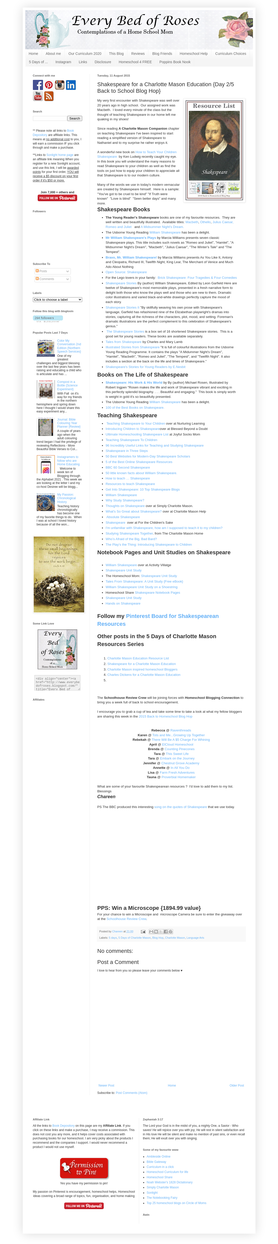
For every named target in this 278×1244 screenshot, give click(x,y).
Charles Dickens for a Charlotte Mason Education (144, 675)
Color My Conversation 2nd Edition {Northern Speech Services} (69, 346)
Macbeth (191, 222)
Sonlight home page (60, 155)
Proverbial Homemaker (179, 777)
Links (83, 62)
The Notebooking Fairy (162, 1198)
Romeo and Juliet (120, 227)
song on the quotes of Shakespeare (180, 807)
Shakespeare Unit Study (124, 570)
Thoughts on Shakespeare (126, 506)
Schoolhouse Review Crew (126, 919)
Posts (41, 271)
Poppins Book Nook (174, 62)
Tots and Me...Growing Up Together (178, 735)
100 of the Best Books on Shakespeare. (135, 407)
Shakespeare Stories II (122, 307)
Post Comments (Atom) (131, 1093)
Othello (205, 222)
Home (33, 54)
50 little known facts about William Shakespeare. (141, 473)
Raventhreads (180, 730)
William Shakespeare (165, 232)
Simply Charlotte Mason (163, 1187)
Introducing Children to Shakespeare (133, 429)
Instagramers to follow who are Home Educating (68, 460)
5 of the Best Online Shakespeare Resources (139, 462)
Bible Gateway (156, 1162)
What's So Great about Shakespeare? (134, 511)
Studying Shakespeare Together (129, 533)
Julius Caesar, (222, 222)
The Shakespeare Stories (125, 331)
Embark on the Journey (177, 758)
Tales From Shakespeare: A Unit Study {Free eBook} (144, 581)
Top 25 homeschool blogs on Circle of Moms (176, 1203)
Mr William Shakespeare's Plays (131, 238)
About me (53, 54)
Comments (45, 279)
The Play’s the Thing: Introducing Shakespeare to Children (149, 544)
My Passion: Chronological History (66, 498)
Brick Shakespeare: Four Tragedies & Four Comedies (197, 278)
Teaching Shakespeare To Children (131, 440)
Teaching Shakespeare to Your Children (135, 423)
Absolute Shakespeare (123, 517)
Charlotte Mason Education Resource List (138, 658)
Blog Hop (157, 937)
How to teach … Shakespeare (128, 478)
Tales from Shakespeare (124, 342)
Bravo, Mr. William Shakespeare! (131, 257)
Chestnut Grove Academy (180, 763)
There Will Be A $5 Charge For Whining (181, 740)
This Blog (116, 54)
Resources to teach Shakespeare (131, 484)
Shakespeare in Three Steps (127, 451)
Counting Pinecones (180, 749)
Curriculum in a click (160, 1167)
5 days (113, 937)
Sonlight (152, 1192)
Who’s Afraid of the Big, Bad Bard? (131, 539)
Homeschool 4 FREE (135, 62)
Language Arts (195, 937)
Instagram (63, 62)
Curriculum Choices (230, 54)
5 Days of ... (38, 62)
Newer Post (106, 1085)
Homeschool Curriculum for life (167, 1172)
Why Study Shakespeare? (125, 500)
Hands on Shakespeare (123, 603)
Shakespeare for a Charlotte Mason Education (142, 664)
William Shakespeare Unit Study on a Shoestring (142, 587)
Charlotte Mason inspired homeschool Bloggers (143, 669)
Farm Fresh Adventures (177, 772)
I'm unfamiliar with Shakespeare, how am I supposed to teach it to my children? (164, 528)
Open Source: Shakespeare (127, 272)
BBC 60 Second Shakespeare (128, 467)
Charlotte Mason (175, 937)
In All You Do (180, 768)
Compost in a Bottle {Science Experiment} (67, 385)
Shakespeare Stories (121, 283)
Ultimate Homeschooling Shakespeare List (137, 434)
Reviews (138, 54)
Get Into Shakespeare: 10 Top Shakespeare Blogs (143, 489)
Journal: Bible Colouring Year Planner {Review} (68, 423)
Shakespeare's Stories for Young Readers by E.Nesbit (146, 367)
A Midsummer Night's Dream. (162, 227)
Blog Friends (162, 54)
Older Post (237, 1085)
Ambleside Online (158, 1156)
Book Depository (63, 1125)
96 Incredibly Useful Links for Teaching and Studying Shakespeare (155, 445)
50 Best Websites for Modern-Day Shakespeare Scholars (148, 456)
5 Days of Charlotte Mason (134, 937)
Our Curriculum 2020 (85, 54)
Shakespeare (115, 522)
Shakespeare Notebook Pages (157, 592)
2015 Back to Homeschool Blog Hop (166, 716)
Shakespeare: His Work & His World (134, 382)
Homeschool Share (160, 1177)
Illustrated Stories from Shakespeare (133, 347)
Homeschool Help (194, 54)
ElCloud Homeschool (177, 744)
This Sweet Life (177, 754)
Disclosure (103, 62)
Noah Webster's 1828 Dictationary (170, 1182)
